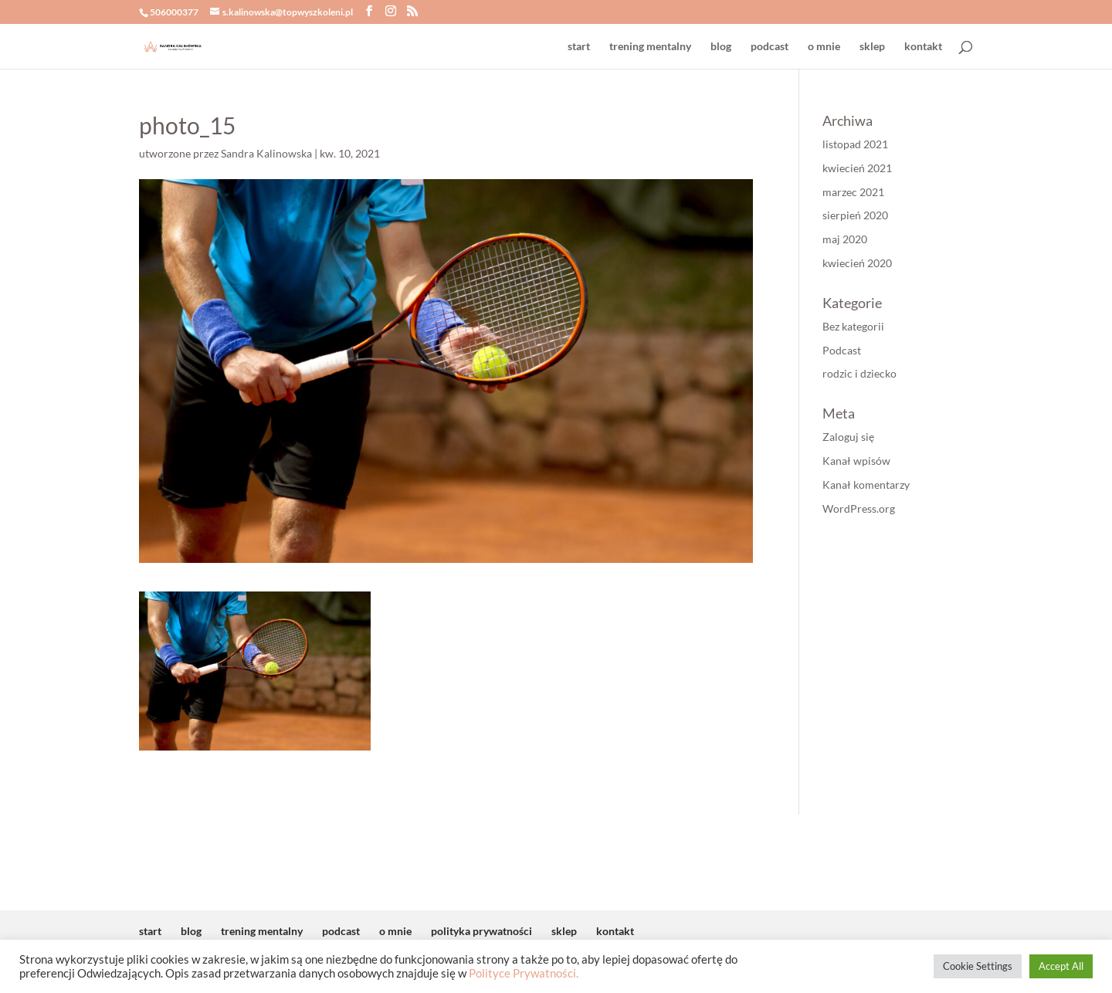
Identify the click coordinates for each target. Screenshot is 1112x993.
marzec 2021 (853, 191)
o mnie (824, 47)
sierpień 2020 (855, 215)
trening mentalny (650, 47)
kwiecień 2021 (857, 168)
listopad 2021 (855, 144)
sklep (872, 47)
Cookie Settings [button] (977, 966)
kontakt (923, 47)
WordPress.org (858, 508)
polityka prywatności (481, 930)
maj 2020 (844, 239)
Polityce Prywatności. (523, 973)
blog (720, 47)
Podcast (841, 350)
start (579, 47)
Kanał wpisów (856, 460)
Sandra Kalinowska (266, 153)
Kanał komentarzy (866, 484)
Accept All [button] (1061, 966)
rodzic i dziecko (859, 373)
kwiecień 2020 (857, 262)
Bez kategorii (853, 326)
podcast (769, 47)
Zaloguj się (848, 436)
